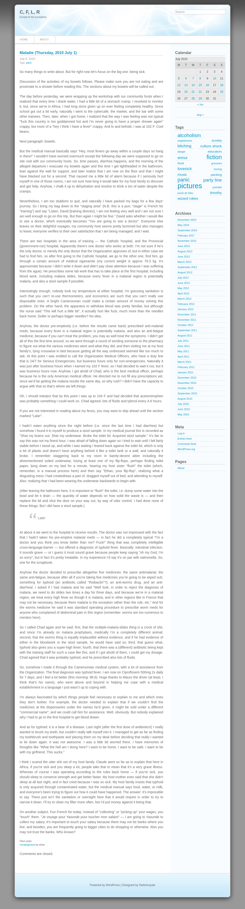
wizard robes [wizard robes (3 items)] (188, 198)
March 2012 (184, 298)
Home (24, 39)
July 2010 (183, 403)
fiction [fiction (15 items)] (214, 157)
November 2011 (187, 319)
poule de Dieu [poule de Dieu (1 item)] (185, 193)
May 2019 (183, 225)
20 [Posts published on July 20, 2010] (186, 92)
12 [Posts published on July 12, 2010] (178, 85)
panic (29, 62)
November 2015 (187, 240)
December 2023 (187, 219)
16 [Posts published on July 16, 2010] (207, 85)
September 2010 (187, 393)
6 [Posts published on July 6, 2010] (186, 78)
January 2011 (186, 372)
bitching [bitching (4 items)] (184, 146)
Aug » (200, 114)
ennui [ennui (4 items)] (182, 157)
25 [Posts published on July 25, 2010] (221, 92)
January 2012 (186, 309)
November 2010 (187, 382)
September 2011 (187, 330)
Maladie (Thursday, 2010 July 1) (48, 53)
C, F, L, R (30, 12)
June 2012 (184, 282)
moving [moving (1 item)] (218, 169)
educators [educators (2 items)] (215, 151)
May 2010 (183, 414)
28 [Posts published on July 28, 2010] (193, 98)
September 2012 (187, 267)
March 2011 (184, 361)
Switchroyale (147, 885)
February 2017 (186, 235)
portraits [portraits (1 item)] (217, 187)
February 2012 (186, 304)
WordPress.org (186, 449)
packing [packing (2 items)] (216, 174)
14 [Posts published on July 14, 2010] (193, 85)
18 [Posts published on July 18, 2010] (221, 85)
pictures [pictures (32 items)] (190, 185)
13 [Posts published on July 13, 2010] (186, 85)
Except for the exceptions (33, 17)
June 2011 (184, 346)
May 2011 (183, 351)
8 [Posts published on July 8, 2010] (200, 78)
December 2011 (187, 314)
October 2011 (186, 325)
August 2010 (185, 398)
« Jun (200, 104)
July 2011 (183, 340)
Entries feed (185, 438)
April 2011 (183, 356)
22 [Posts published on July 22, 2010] (200, 92)
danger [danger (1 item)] (181, 151)
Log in (181, 433)
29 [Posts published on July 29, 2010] (200, 98)
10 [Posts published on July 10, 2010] (214, 78)
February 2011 (186, 367)
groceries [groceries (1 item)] (216, 163)
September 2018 (187, 230)
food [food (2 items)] (181, 163)
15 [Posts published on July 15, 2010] (200, 85)
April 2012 (183, 293)
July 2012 (183, 277)
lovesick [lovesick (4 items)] (185, 168)
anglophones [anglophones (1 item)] (185, 140)
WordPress (113, 885)
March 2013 (184, 261)
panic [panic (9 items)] (184, 180)
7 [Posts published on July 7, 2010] (193, 78)
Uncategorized (27, 844)
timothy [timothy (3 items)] (216, 193)
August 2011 (185, 335)
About (44, 39)
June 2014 (184, 246)
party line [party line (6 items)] (212, 179)
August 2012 (185, 272)
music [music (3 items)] (182, 174)
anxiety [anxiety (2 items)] (217, 140)
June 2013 (184, 256)
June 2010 (184, 409)
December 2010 (187, 377)
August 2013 (185, 251)
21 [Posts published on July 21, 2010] (193, 92)
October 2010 (186, 388)
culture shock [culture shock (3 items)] (211, 146)
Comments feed (187, 443)
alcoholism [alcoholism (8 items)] (189, 135)
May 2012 (183, 288)
